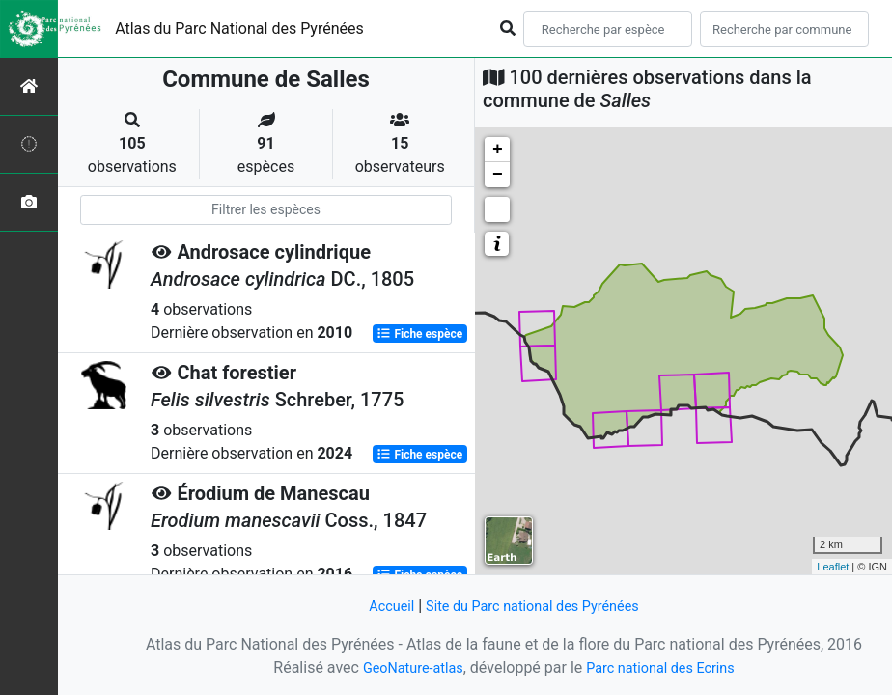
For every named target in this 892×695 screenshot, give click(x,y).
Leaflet (833, 566)
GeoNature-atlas (404, 667)
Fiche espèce (419, 334)
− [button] (497, 174)
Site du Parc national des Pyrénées (535, 606)
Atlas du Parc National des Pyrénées (239, 28)
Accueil (379, 606)
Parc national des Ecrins (665, 667)
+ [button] (497, 149)
